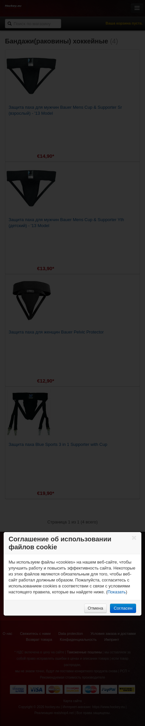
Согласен (123, 608)
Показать (117, 591)
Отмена (95, 608)
